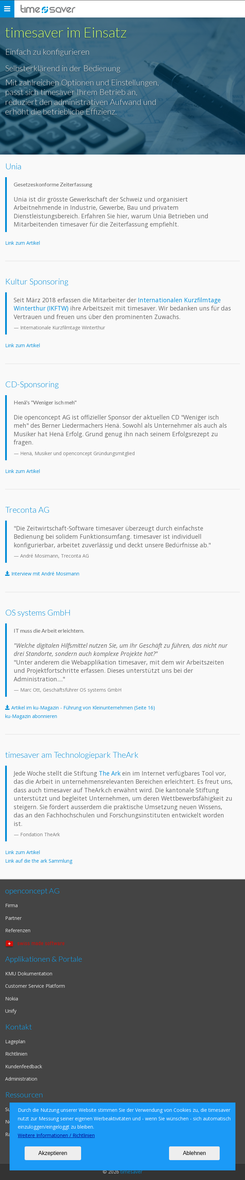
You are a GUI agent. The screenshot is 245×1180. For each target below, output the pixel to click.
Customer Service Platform (35, 986)
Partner (13, 918)
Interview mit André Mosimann (45, 573)
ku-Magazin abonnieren (31, 716)
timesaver (131, 1171)
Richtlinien (16, 1053)
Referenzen (17, 930)
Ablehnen (194, 1153)
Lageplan (15, 1041)
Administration (21, 1078)
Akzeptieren (52, 1153)
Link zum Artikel (22, 243)
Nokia (11, 998)
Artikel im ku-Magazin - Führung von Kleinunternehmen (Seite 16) (83, 707)
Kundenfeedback (23, 1066)
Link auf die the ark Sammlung (38, 860)
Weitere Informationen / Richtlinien (56, 1135)
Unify (10, 1011)
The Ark (110, 773)
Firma (11, 905)
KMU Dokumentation (28, 973)
